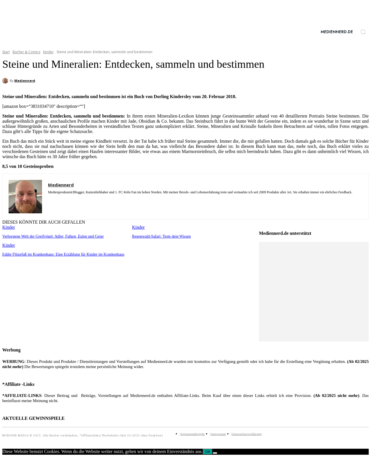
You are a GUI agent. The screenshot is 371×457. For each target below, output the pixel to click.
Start (6, 51)
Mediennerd (24, 80)
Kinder (48, 51)
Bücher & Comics (26, 51)
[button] (363, 31)
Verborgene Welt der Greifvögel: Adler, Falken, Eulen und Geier (50, 236)
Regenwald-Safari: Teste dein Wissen (160, 236)
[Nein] (215, 453)
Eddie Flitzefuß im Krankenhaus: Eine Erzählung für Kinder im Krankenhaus (59, 254)
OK (207, 452)
